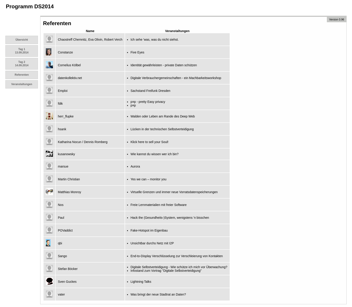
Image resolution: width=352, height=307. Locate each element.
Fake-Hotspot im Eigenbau (149, 230)
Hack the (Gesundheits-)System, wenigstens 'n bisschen (169, 217)
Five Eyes (137, 52)
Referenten (22, 74)
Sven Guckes (67, 281)
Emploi (63, 91)
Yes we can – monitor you (148, 179)
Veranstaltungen (21, 84)
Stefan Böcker (68, 269)
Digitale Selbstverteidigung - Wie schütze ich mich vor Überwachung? (178, 267)
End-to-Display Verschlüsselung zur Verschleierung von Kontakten (176, 256)
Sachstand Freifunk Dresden (150, 91)
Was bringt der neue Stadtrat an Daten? (158, 294)
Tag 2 (22, 63)
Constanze (65, 52)
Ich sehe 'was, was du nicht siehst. (154, 39)
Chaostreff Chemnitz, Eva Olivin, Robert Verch (90, 39)
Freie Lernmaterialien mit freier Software (158, 205)
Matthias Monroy (69, 192)
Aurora (135, 166)
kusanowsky (66, 154)
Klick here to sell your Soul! (149, 142)
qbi (60, 243)
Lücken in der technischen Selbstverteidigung (162, 129)
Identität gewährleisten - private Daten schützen (163, 65)
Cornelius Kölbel (69, 65)
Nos (61, 205)
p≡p (133, 105)
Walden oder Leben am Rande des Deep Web (162, 116)
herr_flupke (66, 116)
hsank (62, 129)
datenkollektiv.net (70, 78)
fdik (60, 103)
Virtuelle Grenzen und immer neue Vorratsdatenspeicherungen (174, 192)
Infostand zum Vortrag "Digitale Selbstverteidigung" (166, 270)
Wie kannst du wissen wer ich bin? (154, 154)
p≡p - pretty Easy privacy (147, 102)
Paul (61, 217)
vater (61, 294)
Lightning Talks (140, 281)
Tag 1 (22, 51)
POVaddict (65, 230)
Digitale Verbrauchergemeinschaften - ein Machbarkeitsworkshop (175, 78)
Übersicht (21, 39)
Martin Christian (69, 179)
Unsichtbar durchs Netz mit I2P (152, 243)
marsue (63, 166)
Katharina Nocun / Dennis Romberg (83, 142)
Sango (62, 256)
